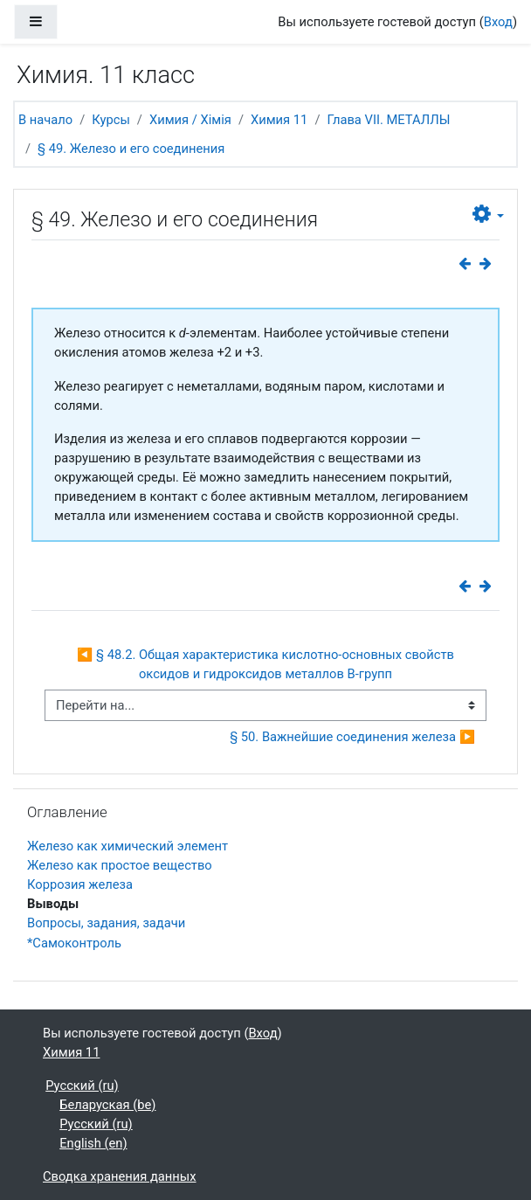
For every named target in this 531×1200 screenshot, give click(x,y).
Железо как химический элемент (127, 846)
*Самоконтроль (74, 943)
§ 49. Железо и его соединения (131, 148)
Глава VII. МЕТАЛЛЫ (388, 120)
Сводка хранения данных (120, 1176)
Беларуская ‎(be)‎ (107, 1105)
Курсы (111, 120)
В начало (45, 120)
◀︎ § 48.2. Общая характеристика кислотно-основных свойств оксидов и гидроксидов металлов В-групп (267, 664)
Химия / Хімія (190, 120)
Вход (498, 22)
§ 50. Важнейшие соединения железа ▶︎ (352, 737)
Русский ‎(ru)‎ (82, 1085)
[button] (488, 214)
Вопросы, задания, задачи (106, 923)
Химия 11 (279, 120)
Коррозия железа (80, 884)
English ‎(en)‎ (93, 1143)
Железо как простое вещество (119, 865)
